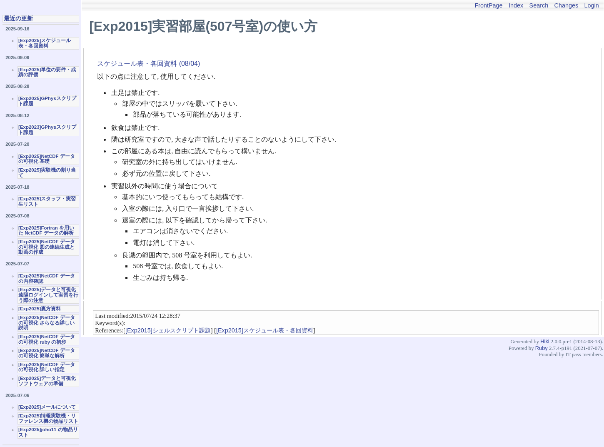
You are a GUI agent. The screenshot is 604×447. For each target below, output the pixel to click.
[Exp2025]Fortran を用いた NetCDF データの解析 (46, 230)
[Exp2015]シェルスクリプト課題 (168, 330)
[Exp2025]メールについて (47, 407)
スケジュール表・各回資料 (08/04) (148, 63)
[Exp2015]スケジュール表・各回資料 (264, 330)
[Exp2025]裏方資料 (39, 308)
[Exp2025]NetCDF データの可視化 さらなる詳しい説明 (46, 322)
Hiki (544, 341)
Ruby (541, 348)
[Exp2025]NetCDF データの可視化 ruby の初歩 (46, 339)
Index (516, 5)
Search (539, 5)
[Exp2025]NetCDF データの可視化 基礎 (46, 159)
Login (591, 5)
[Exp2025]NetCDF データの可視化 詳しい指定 (46, 367)
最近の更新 (18, 18)
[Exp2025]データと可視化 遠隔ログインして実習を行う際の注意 (48, 294)
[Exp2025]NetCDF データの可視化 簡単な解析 (46, 353)
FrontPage (488, 5)
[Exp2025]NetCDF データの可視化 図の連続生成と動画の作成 (46, 247)
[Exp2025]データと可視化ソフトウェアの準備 (47, 381)
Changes (566, 5)
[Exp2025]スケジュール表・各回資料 (44, 43)
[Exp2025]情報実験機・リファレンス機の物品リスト (48, 418)
